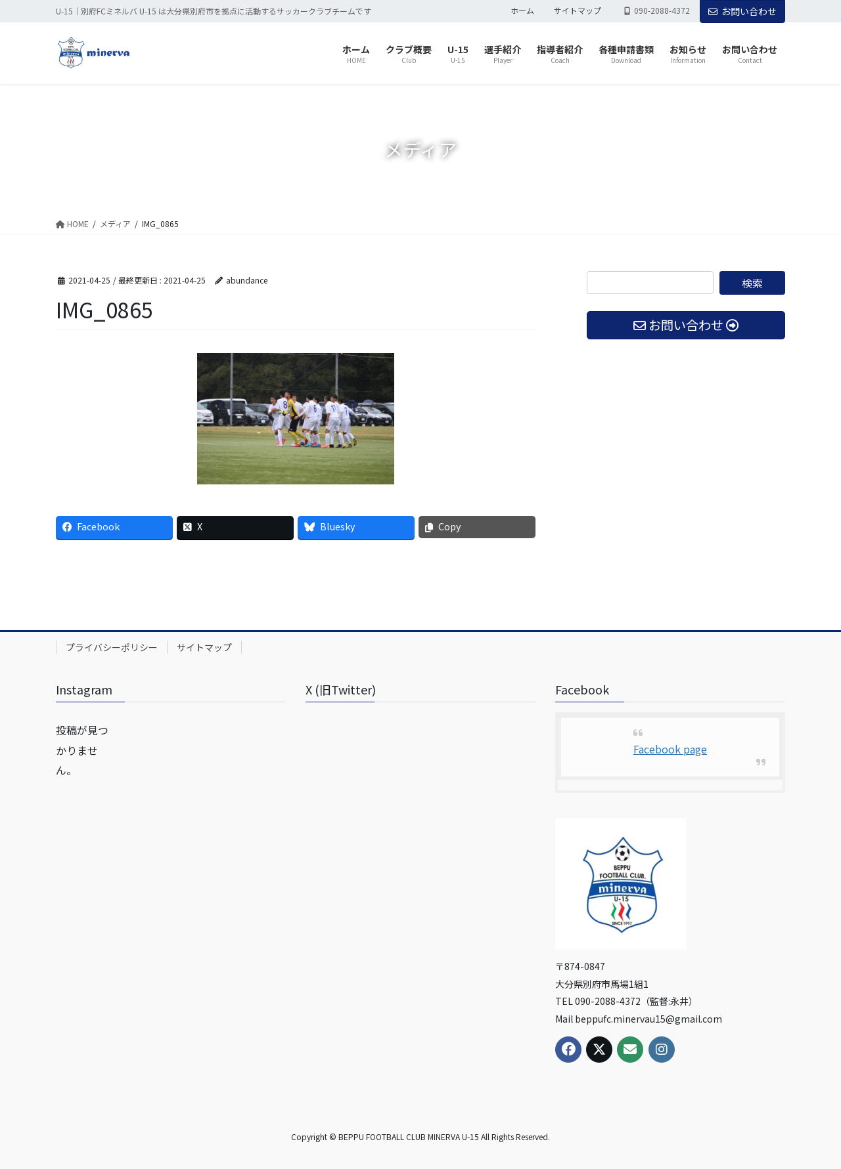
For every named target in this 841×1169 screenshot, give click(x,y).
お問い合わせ (742, 11)
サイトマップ (577, 10)
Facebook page (670, 749)
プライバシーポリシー (112, 647)
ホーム (522, 10)
